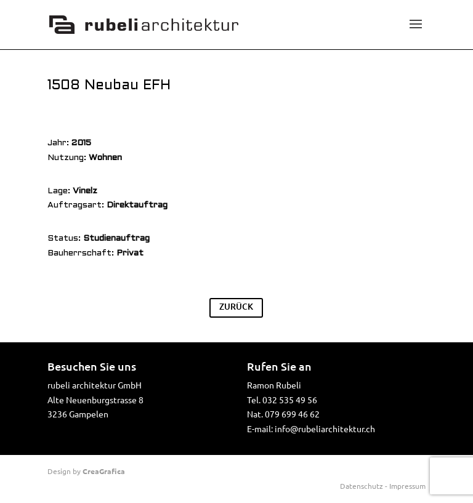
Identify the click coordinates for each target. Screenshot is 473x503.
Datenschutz (361, 486)
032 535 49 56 (289, 399)
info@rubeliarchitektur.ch (325, 428)
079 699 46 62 (292, 413)
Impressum (407, 486)
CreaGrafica (104, 471)
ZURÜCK (236, 306)
